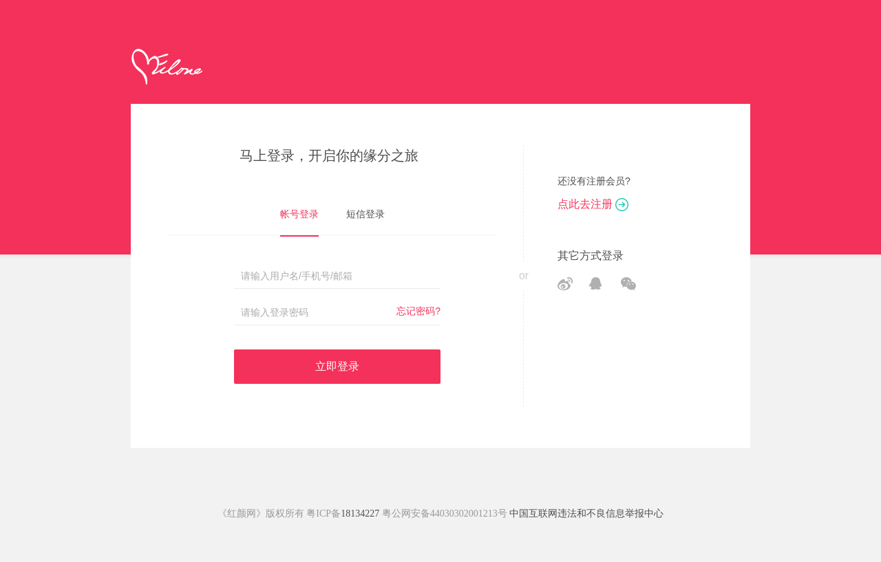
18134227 (360, 513)
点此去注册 (593, 204)
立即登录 (337, 366)
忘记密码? (418, 310)
